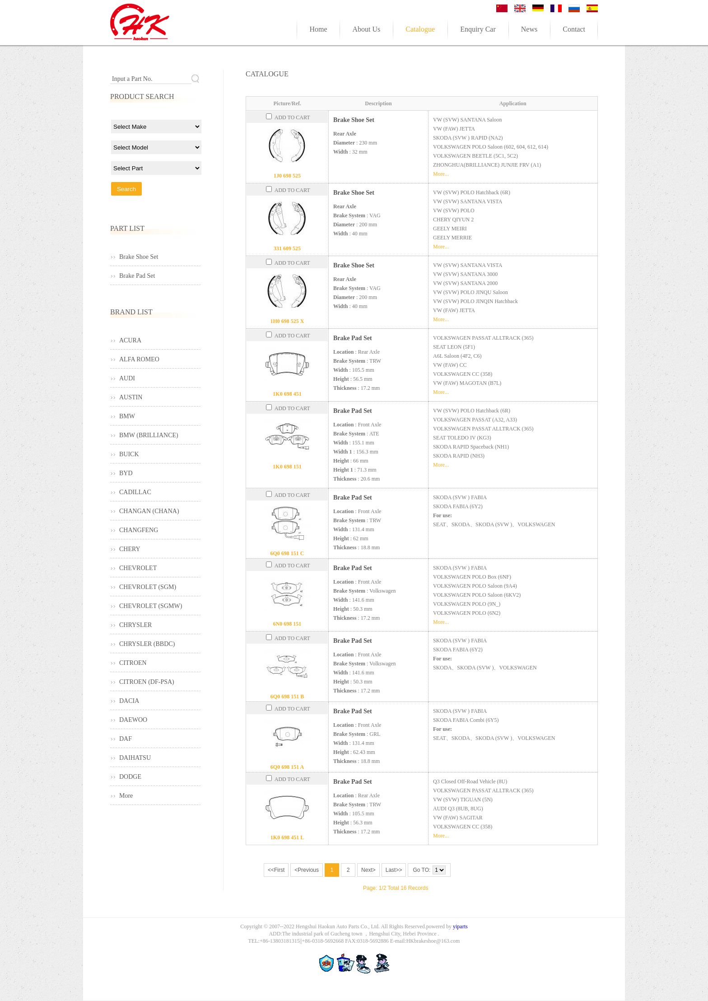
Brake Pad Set (352, 338)
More (126, 795)
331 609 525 (287, 248)
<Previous (306, 870)
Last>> (394, 870)
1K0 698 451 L (287, 837)
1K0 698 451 (287, 394)
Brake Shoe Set (353, 120)
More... (441, 174)
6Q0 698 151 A (287, 767)
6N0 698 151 (287, 624)
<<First (276, 870)
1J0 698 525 (287, 176)
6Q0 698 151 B (287, 696)
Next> (368, 870)
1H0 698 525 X (287, 321)
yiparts (460, 926)
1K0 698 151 (287, 466)
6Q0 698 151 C (287, 553)
